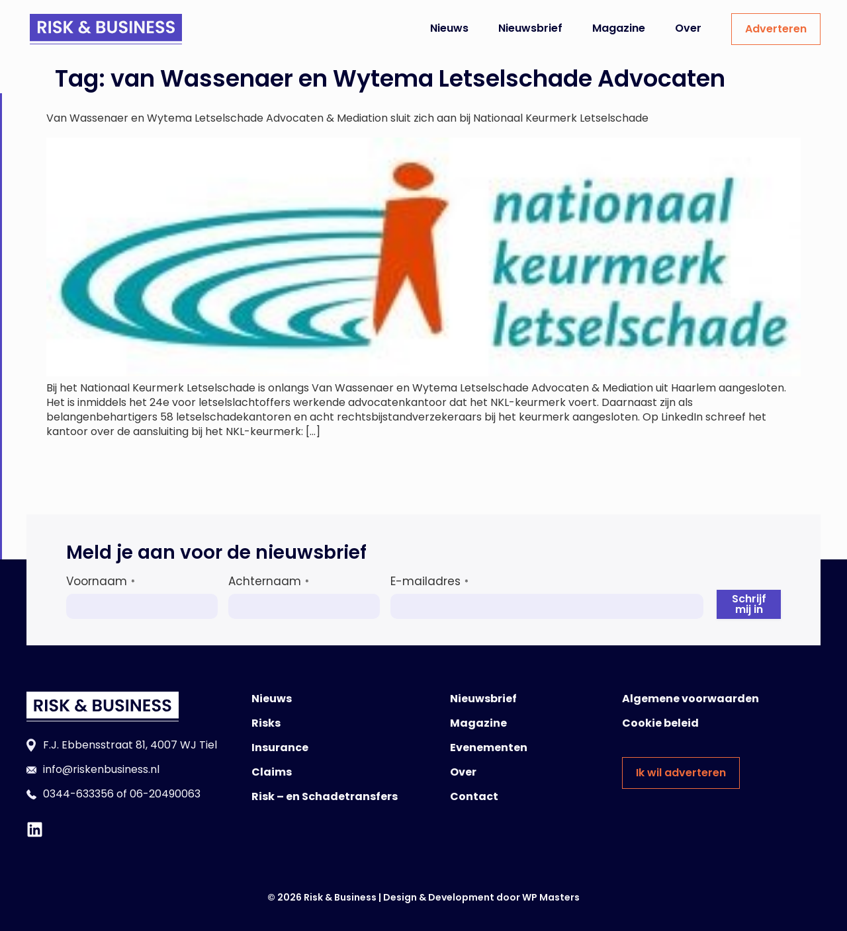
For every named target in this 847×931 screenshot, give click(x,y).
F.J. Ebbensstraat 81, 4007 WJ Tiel (130, 744)
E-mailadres (429, 581)
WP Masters (551, 897)
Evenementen (488, 747)
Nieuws (449, 28)
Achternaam (268, 581)
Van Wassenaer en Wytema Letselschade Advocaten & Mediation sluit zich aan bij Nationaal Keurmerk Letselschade (347, 118)
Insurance (279, 747)
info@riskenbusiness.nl (101, 769)
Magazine (618, 28)
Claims (271, 772)
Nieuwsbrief (530, 28)
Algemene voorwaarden (690, 698)
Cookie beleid (660, 723)
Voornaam (100, 581)
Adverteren (776, 28)
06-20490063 (165, 793)
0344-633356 (78, 793)
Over (688, 28)
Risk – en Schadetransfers (324, 796)
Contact (474, 796)
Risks (266, 723)
